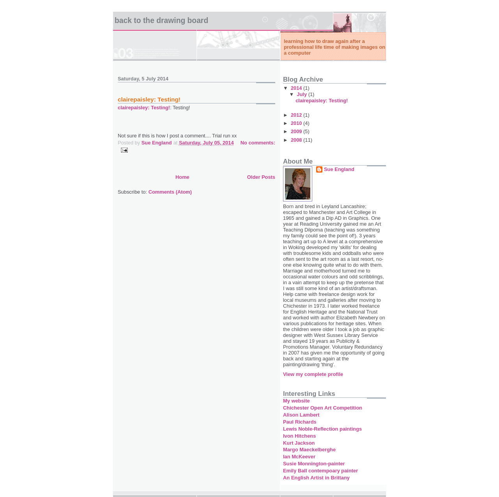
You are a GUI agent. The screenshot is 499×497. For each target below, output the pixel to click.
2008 (297, 140)
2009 (297, 131)
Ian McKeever (299, 457)
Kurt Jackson (299, 443)
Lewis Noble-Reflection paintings (322, 429)
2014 (297, 88)
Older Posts (261, 177)
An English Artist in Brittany (316, 478)
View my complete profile (313, 374)
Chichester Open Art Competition (322, 408)
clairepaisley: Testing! (149, 99)
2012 (297, 115)
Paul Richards (300, 422)
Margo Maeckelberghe (309, 449)
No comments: (258, 143)
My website (296, 401)
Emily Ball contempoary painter (320, 471)
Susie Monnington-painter (314, 464)
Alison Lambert (301, 415)
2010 (297, 123)
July (302, 94)
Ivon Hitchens (299, 436)
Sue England (339, 169)
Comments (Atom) (170, 192)
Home (182, 177)
